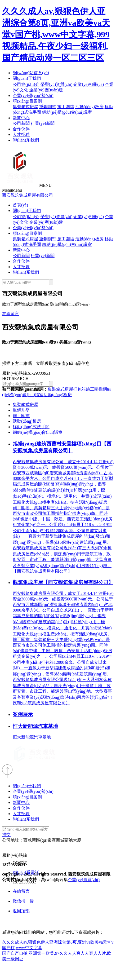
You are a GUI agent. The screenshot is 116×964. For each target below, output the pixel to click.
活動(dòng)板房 (89, 106)
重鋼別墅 (47, 106)
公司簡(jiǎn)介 (26, 84)
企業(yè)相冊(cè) (88, 84)
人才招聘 (21, 134)
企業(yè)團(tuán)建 (46, 90)
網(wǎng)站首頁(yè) (31, 72)
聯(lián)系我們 (26, 140)
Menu (12, 190)
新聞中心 (21, 118)
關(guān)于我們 (27, 78)
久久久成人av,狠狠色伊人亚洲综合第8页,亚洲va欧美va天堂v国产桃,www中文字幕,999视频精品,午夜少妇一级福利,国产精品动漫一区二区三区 (56, 34)
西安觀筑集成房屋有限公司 (27, 195)
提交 (6, 834)
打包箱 (79, 389)
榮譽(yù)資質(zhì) (57, 84)
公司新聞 (21, 123)
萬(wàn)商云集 (54, 879)
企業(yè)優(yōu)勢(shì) (33, 95)
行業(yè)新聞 (43, 123)
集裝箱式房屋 (25, 106)
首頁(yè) (20, 205)
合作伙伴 (21, 129)
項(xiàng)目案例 (27, 101)
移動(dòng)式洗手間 (31, 426)
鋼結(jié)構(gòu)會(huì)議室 (67, 112)
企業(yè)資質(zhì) (84, 879)
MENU (45, 185)
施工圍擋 (65, 106)
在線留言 (10, 313)
